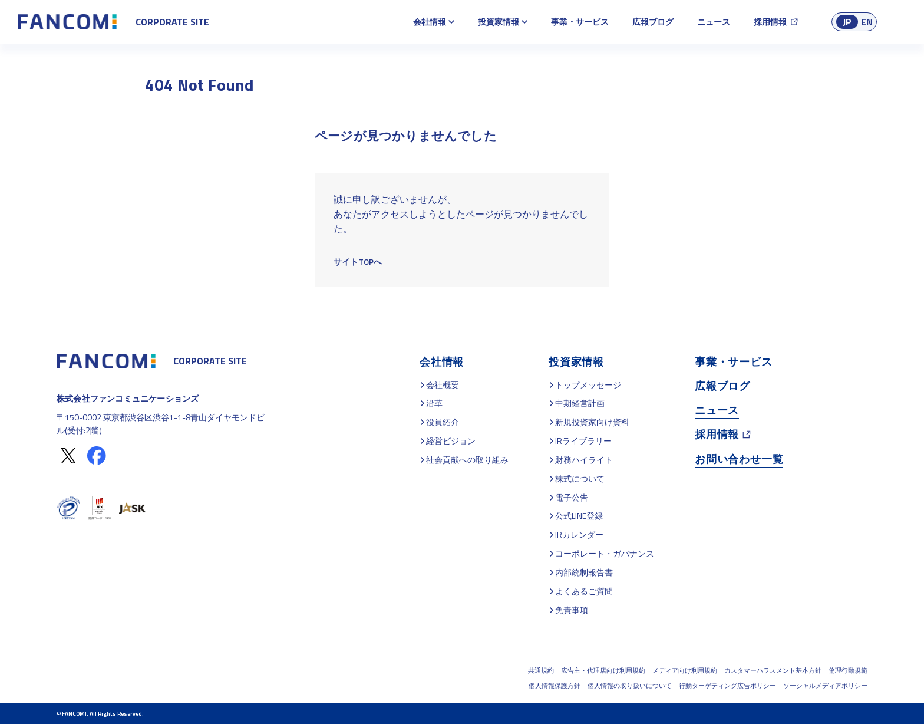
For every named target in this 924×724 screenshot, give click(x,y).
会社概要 (442, 385)
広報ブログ (653, 21)
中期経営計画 (580, 403)
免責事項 (571, 610)
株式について (580, 478)
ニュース (713, 21)
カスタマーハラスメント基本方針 (772, 670)
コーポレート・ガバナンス (604, 553)
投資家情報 (498, 21)
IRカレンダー (579, 534)
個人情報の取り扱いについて (630, 685)
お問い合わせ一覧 (739, 459)
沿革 (434, 403)
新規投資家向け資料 (592, 422)
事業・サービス (580, 21)
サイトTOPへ (358, 261)
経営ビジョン (451, 441)
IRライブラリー (583, 441)
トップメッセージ (588, 385)
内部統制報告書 (584, 572)
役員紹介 (442, 422)
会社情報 (429, 21)
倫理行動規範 (848, 670)
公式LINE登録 (579, 515)
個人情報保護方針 (554, 685)
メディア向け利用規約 (684, 670)
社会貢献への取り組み (467, 459)
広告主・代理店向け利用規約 (603, 670)
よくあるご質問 (584, 591)
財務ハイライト (584, 459)
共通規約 (541, 670)
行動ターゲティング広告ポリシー (727, 685)
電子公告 (571, 497)
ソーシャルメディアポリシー (825, 685)
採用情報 (770, 21)
